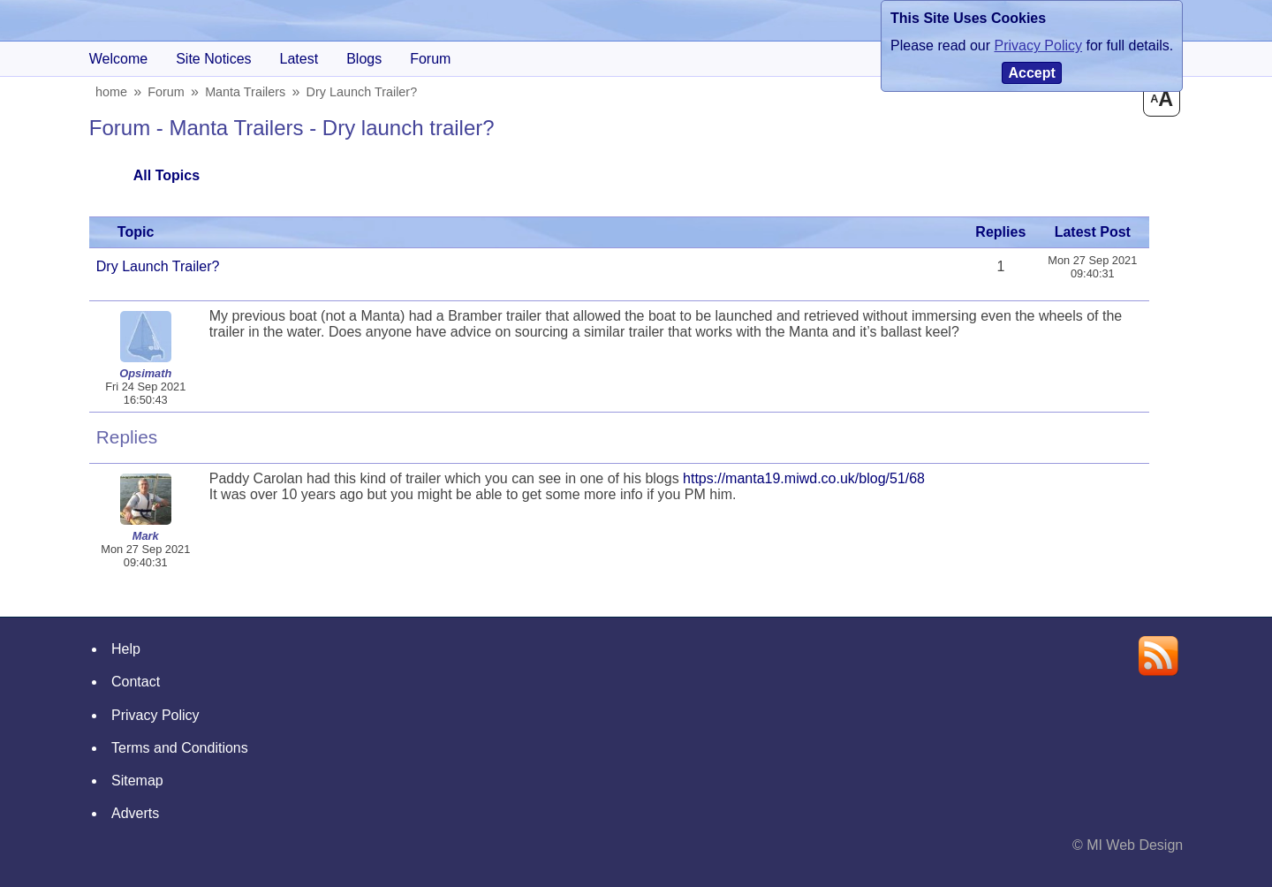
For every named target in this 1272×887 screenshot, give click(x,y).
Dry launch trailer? (364, 92)
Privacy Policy (155, 715)
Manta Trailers (248, 92)
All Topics (166, 175)
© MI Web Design (1127, 845)
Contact (135, 681)
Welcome (118, 58)
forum (430, 58)
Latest (299, 58)
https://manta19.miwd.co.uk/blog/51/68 (804, 478)
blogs (364, 58)
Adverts (135, 813)
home (112, 92)
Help (125, 648)
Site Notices (213, 58)
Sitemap (137, 780)
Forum (168, 92)
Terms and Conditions (179, 747)
